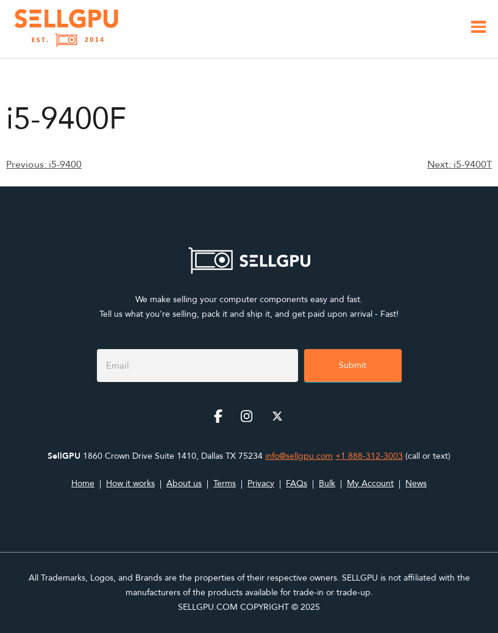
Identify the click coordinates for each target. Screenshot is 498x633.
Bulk (327, 483)
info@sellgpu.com (299, 456)
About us (184, 483)
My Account (370, 483)
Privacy (260, 483)
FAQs (296, 483)
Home (82, 483)
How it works (130, 483)
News (416, 483)
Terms (224, 483)
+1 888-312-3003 (369, 456)
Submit (352, 365)
